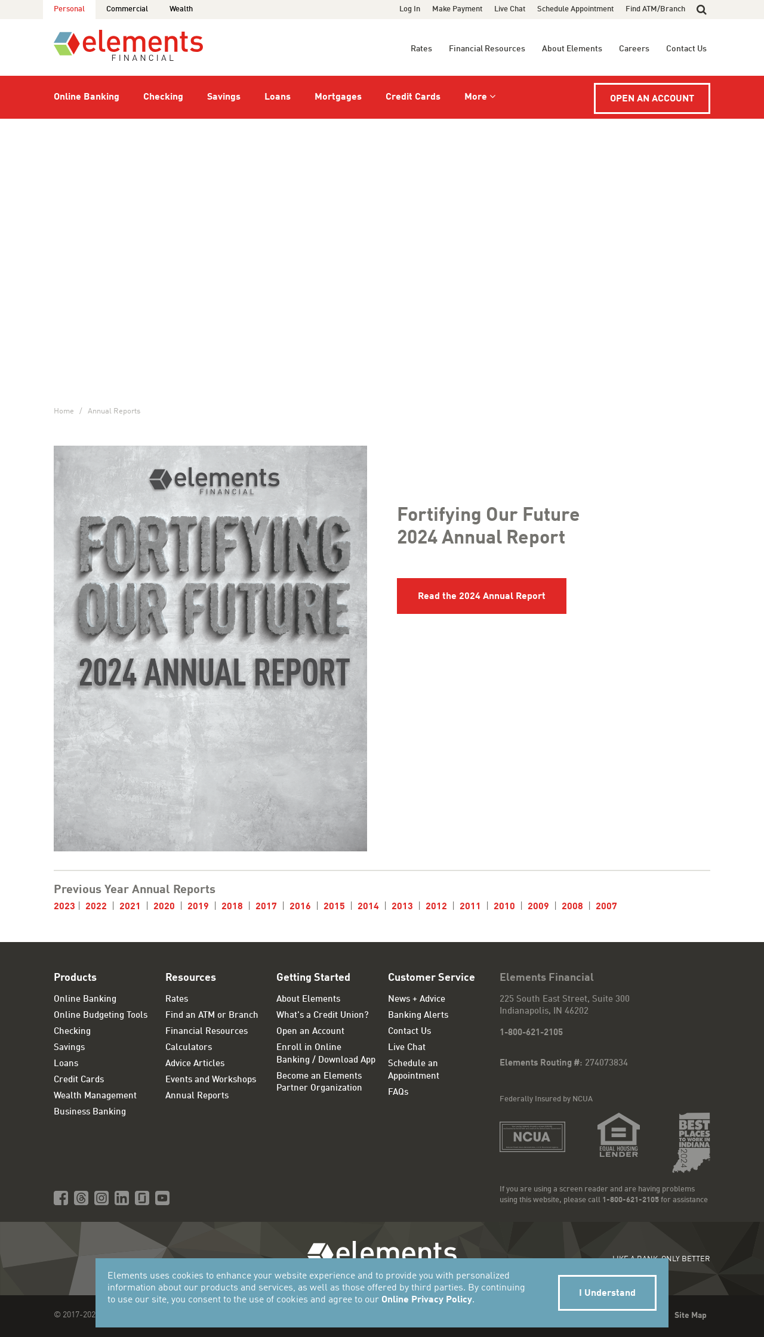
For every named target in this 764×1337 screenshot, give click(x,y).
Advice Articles (194, 1064)
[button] (701, 9)
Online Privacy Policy (426, 1300)
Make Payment (457, 9)
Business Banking (90, 1112)
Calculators (188, 1047)
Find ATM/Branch (655, 9)
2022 (96, 907)
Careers (634, 49)
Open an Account (652, 99)
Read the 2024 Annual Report (482, 596)
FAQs (398, 1092)
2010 (504, 907)
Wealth (181, 9)
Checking (163, 97)
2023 (64, 907)
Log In (409, 9)
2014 (368, 907)
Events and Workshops (210, 1080)
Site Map (690, 1315)
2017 (266, 907)
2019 (198, 907)
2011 (470, 907)
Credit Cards (413, 97)
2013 (402, 907)
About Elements (572, 49)
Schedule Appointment (575, 9)
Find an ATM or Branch (211, 1015)
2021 (130, 907)
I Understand (607, 1293)
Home (64, 411)
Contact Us (686, 49)
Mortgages (338, 97)
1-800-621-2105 (531, 1033)
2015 (334, 907)
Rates (421, 49)
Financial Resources (487, 49)
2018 (232, 907)
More (475, 97)
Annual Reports (114, 411)
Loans (277, 97)
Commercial (127, 9)
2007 (606, 907)
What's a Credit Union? (322, 1015)
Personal (69, 9)
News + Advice (416, 999)
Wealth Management (95, 1096)
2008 (574, 907)
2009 (538, 907)
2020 (164, 907)
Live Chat (509, 9)
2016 (301, 907)
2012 (436, 907)
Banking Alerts (418, 1015)
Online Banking (86, 97)
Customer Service (431, 977)
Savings (224, 97)
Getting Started (313, 977)
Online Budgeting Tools (100, 1015)
